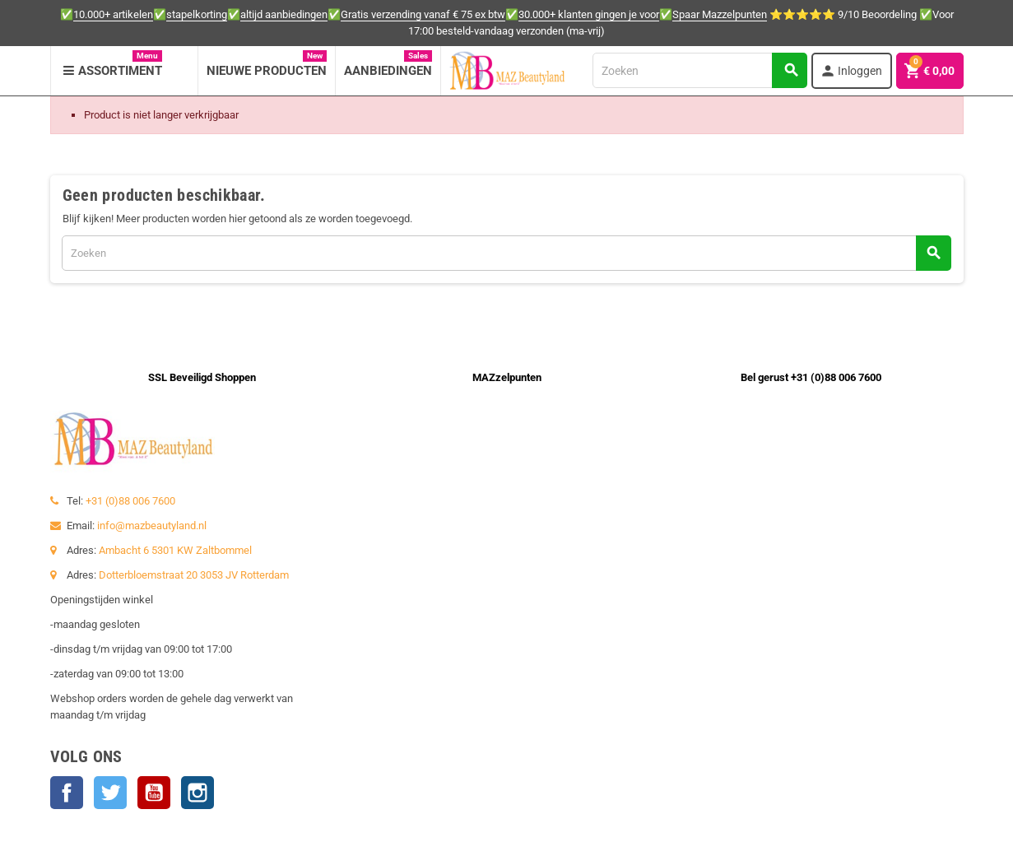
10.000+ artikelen (113, 14)
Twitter (110, 792)
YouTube (153, 792)
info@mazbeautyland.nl (152, 525)
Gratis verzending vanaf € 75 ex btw (423, 14)
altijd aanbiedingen (284, 14)
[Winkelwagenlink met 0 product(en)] (930, 71)
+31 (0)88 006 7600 (130, 501)
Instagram (197, 792)
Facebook (66, 792)
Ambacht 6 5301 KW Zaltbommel (175, 550)
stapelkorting (196, 14)
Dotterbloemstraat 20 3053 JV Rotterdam (194, 575)
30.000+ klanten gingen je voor (588, 14)
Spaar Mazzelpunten (719, 14)
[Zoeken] (699, 70)
